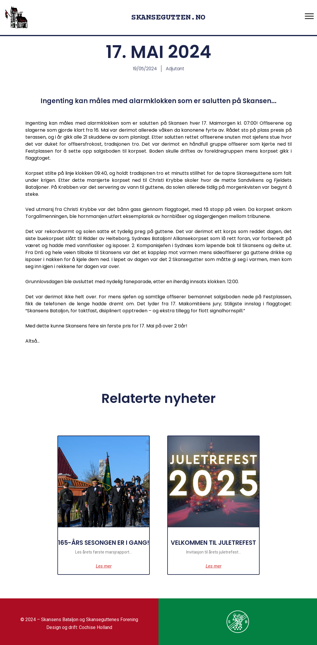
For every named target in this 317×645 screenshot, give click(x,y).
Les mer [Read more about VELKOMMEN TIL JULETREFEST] (217, 574)
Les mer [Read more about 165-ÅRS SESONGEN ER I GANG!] (100, 574)
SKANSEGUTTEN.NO (168, 17)
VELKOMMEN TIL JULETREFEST (217, 550)
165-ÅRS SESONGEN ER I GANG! (100, 550)
